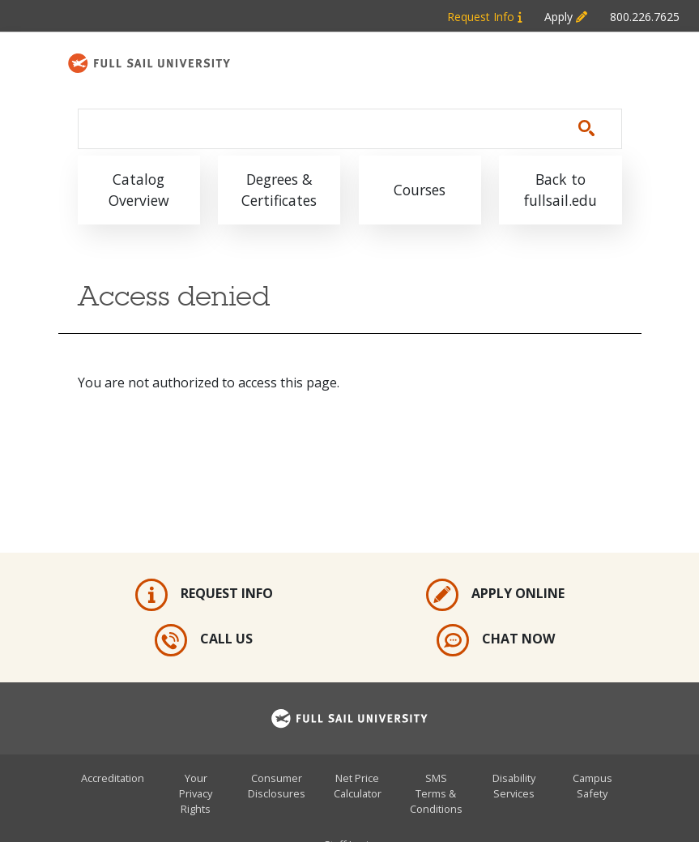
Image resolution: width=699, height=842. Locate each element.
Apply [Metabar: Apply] (565, 16)
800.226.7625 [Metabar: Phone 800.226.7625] (645, 16)
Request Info (204, 595)
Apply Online (495, 595)
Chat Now (496, 640)
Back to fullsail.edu (560, 189)
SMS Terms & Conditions (436, 793)
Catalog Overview (139, 189)
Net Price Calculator (357, 786)
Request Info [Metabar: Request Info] (484, 16)
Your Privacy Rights (195, 793)
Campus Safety (592, 786)
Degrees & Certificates (279, 189)
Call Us (204, 640)
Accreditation (112, 778)
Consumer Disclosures (276, 786)
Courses (419, 189)
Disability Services (513, 786)
